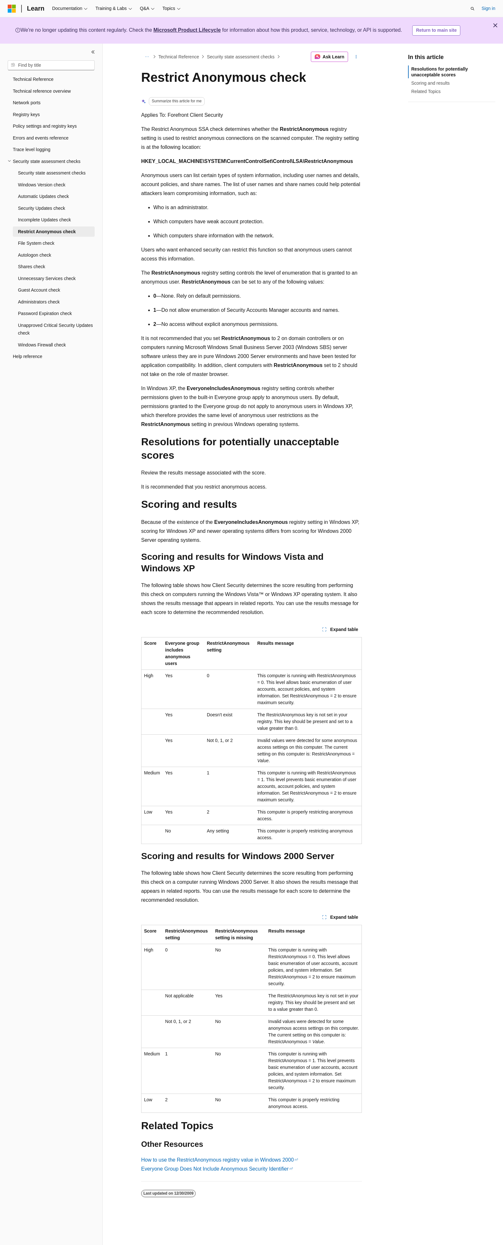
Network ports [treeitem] (26, 102)
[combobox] (51, 65)
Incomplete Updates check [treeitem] (44, 219)
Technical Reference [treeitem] (33, 79)
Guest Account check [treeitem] (39, 290)
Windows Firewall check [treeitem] (42, 344)
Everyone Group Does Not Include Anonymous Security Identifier (215, 1169)
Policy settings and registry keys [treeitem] (45, 126)
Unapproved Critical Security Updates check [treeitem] (55, 329)
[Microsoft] (12, 8)
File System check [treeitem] (36, 243)
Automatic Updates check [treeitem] (43, 196)
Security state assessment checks (241, 56)
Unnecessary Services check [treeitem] (47, 278)
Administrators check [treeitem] (39, 301)
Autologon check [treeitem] (34, 255)
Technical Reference (178, 56)
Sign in (488, 8)
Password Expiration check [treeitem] (45, 313)
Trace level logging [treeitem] (31, 149)
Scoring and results (430, 83)
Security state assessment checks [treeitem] (52, 172)
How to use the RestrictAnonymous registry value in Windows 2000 (217, 1160)
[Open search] (472, 8)
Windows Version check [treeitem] (41, 184)
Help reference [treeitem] (27, 356)
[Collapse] (93, 52)
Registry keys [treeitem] (26, 114)
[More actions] (356, 57)
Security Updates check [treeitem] (41, 208)
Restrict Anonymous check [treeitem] (47, 231)
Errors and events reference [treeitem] (41, 138)
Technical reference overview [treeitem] (42, 91)
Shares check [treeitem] (31, 266)
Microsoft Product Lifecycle (187, 30)
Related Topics (426, 91)
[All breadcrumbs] (146, 57)
